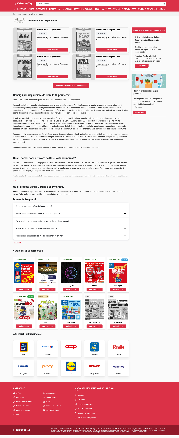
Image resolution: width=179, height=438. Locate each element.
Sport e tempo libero (127, 9)
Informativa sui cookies (85, 415)
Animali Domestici (162, 9)
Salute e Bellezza (109, 9)
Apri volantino (53, 50)
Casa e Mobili (67, 9)
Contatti (79, 397)
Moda (97, 9)
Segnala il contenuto (84, 411)
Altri (16, 416)
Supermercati (41, 9)
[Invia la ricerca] (164, 4)
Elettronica (54, 9)
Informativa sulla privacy (85, 420)
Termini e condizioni (83, 406)
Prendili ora (139, 113)
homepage (21, 9)
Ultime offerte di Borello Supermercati (71, 86)
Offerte (31, 9)
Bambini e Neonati (145, 9)
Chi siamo (80, 402)
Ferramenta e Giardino (83, 9)
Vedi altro (16, 181)
